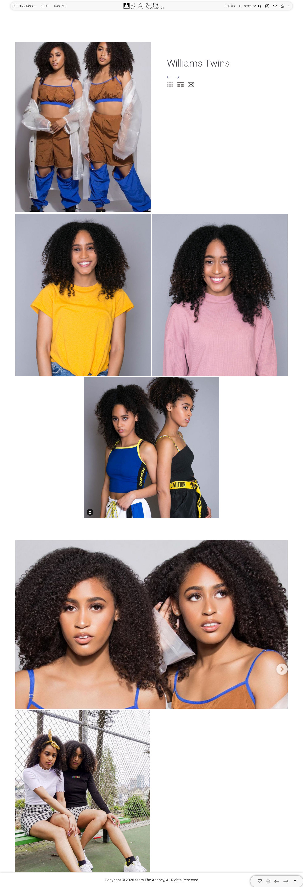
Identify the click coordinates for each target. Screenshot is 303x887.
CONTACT (60, 6)
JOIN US (229, 6)
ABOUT (45, 6)
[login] (246, 6)
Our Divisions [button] (23, 6)
